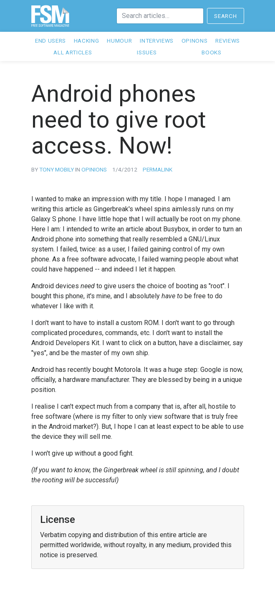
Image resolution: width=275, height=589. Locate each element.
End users (50, 40)
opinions (94, 169)
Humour (119, 40)
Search (225, 16)
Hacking (86, 40)
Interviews (157, 40)
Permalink (157, 169)
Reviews (227, 40)
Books (211, 52)
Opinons (195, 40)
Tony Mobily (56, 169)
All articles (72, 52)
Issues (146, 52)
